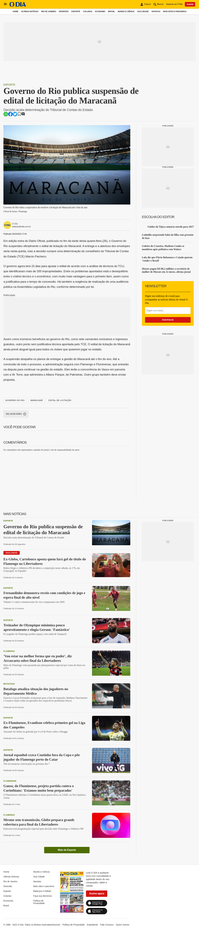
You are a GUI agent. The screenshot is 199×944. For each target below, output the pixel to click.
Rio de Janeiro (48, 11)
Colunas (87, 11)
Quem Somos (122, 924)
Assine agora (96, 893)
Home (15, 11)
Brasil (111, 11)
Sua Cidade (143, 11)
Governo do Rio (15, 400)
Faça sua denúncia (42, 896)
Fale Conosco (106, 924)
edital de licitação (60, 400)
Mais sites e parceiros (174, 11)
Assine (190, 4)
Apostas (155, 11)
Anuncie (56, 924)
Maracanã (36, 400)
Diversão (64, 11)
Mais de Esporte (67, 850)
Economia (100, 11)
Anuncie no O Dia (174, 4)
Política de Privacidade (39, 901)
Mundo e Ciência (126, 11)
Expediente (92, 924)
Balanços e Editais (42, 891)
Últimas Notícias (29, 11)
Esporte (75, 11)
